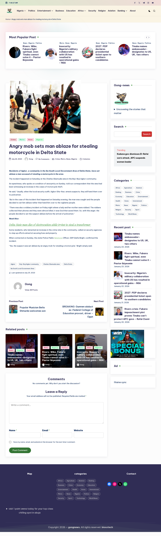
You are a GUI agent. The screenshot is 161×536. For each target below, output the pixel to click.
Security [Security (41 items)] (128, 210)
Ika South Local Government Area (22, 268)
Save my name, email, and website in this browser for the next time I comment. (44, 442)
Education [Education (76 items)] (130, 196)
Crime (13, 139)
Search (118, 126)
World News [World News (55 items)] (132, 214)
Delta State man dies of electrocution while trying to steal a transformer (50, 224)
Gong (28, 284)
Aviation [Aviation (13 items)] (139, 188)
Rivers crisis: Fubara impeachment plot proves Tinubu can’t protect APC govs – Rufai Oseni (131, 314)
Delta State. (68, 264)
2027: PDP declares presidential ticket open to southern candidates (140, 53)
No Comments (42, 159)
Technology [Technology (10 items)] (120, 214)
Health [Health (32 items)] (118, 201)
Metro (98, 43)
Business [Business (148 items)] (128, 192)
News (25, 43)
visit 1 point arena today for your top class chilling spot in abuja (31, 510)
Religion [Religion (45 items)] (118, 210)
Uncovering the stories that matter (130, 111)
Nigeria (32, 43)
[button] (146, 37)
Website (78, 430)
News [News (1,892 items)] (126, 205)
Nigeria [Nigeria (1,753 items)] (134, 205)
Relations (58, 238)
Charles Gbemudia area (51, 264)
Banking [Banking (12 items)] (118, 192)
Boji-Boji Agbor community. (29, 264)
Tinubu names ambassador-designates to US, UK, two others (32, 50)
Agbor (13, 264)
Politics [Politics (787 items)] (144, 205)
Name (13, 430)
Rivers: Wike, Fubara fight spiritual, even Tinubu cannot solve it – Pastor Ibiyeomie (68, 53)
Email (46, 430)
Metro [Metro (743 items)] (118, 205)
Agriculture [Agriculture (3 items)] (128, 188)
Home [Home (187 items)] (126, 201)
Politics (39, 43)
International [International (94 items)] (137, 201)
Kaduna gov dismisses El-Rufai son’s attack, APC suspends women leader (132, 158)
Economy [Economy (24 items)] (119, 196)
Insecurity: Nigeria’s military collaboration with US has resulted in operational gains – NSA (105, 54)
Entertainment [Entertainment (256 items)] (143, 196)
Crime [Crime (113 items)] (138, 192)
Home (8, 19)
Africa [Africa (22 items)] (118, 188)
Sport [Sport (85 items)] (137, 210)
